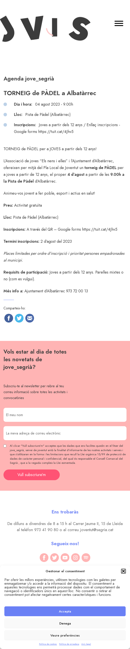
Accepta (65, 611)
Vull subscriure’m (31, 475)
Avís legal (86, 644)
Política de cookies (48, 644)
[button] (123, 571)
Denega (65, 623)
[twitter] (54, 557)
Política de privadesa (69, 644)
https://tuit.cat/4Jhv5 (99, 229)
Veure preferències (65, 635)
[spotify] (86, 557)
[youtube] (65, 557)
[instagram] (75, 557)
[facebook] (44, 557)
